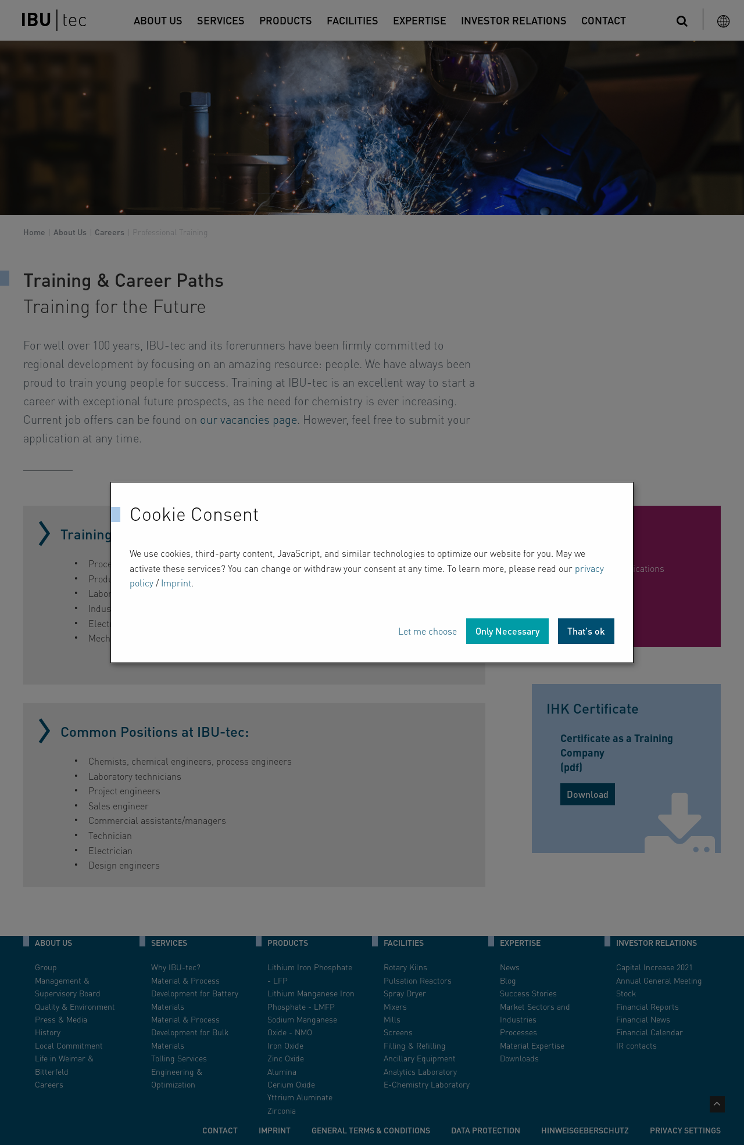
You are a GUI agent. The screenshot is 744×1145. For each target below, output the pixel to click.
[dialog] (372, 572)
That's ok (586, 631)
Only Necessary (507, 631)
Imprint (176, 583)
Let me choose (427, 631)
